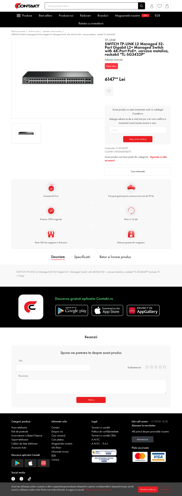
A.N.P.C (96, 439)
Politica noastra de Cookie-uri (97, 489)
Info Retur (56, 447)
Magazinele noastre (131, 15)
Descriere (58, 256)
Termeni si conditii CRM (104, 435)
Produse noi (66, 15)
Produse (27, 15)
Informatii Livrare (60, 451)
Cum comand (58, 435)
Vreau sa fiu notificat (137, 139)
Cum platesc (57, 439)
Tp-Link (110, 40)
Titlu (20, 360)
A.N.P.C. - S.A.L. (100, 443)
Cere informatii (138, 171)
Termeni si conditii (101, 427)
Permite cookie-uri (148, 489)
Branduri (103, 15)
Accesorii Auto (34, 31)
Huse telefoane (19, 427)
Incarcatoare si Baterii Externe (26, 435)
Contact (55, 427)
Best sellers (45, 15)
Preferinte (165, 489)
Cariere (55, 459)
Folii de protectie (19, 431)
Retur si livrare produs (115, 256)
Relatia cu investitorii (91, 23)
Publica (91, 399)
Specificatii (82, 256)
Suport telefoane (19, 439)
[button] (151, 7)
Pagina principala (18, 31)
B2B (157, 15)
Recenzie (23, 376)
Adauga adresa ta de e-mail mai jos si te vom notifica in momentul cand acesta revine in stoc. (137, 121)
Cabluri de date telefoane (24, 443)
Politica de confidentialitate (105, 431)
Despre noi (57, 431)
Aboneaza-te (142, 439)
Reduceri (85, 15)
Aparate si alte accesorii (52, 31)
